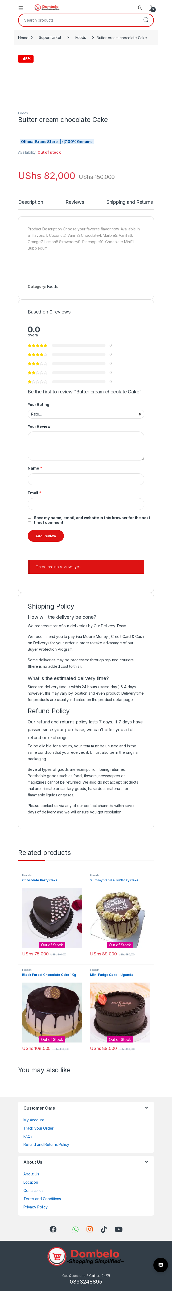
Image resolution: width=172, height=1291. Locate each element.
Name (35, 468)
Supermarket (50, 37)
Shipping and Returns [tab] (130, 202)
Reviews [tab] (74, 202)
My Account (33, 1120)
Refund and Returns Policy (46, 1144)
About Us (31, 1174)
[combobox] (78, 20)
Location (30, 1182)
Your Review (39, 426)
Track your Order (38, 1128)
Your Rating (38, 404)
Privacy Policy (35, 1207)
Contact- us (33, 1190)
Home (23, 37)
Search (145, 20)
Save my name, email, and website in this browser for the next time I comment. (92, 520)
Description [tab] (30, 202)
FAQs (27, 1136)
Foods (80, 37)
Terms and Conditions (42, 1198)
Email (34, 493)
